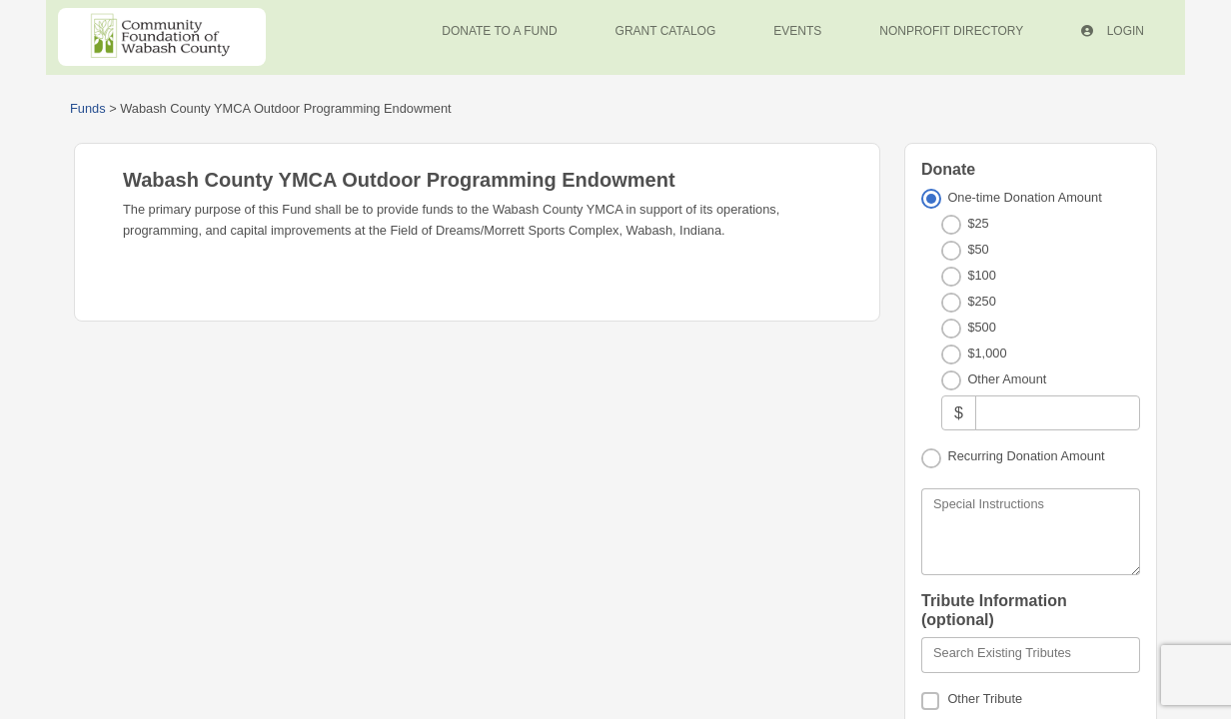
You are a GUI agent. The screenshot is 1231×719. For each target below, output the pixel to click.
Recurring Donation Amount (1025, 455)
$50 (977, 249)
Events (797, 31)
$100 (981, 275)
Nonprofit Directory (951, 31)
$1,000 (986, 353)
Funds (88, 108)
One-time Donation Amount (1024, 197)
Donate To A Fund (499, 31)
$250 (981, 301)
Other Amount (1006, 378)
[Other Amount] (1057, 412)
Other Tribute (984, 698)
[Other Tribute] (930, 701)
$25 (977, 223)
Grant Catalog (666, 31)
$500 (981, 327)
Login (1112, 31)
